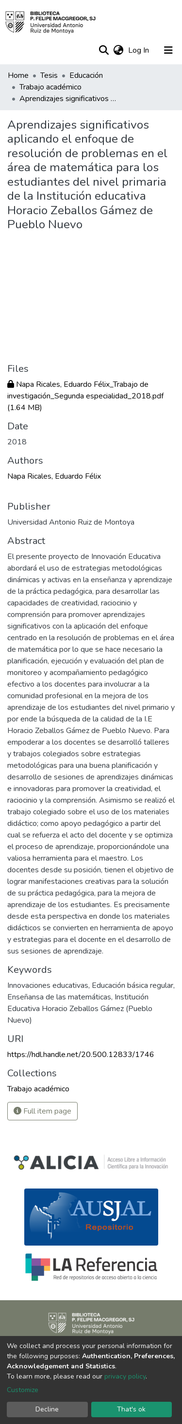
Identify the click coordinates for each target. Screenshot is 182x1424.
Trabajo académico (50, 87)
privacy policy (125, 1376)
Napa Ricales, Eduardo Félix (54, 476)
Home (18, 75)
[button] (118, 50)
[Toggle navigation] (168, 50)
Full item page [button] (42, 1111)
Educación (86, 75)
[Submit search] (103, 50)
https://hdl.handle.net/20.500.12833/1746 (80, 1054)
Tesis (49, 75)
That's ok (131, 1409)
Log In (139, 50)
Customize (22, 1390)
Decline (47, 1409)
